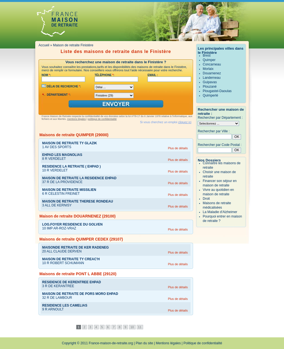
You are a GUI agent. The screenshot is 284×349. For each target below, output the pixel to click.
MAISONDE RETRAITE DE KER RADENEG (75, 247)
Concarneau (212, 64)
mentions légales (76, 119)
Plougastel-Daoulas (217, 91)
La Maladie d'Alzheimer (220, 212)
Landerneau (211, 78)
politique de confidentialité (102, 119)
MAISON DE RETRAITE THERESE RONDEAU (77, 201)
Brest (207, 55)
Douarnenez (212, 73)
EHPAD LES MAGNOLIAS (62, 155)
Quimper (209, 60)
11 (139, 327)
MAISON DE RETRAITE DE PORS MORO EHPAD (80, 294)
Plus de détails (178, 148)
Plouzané (210, 86)
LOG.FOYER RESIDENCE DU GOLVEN (72, 224)
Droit (206, 199)
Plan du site (144, 343)
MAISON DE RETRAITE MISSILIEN (69, 190)
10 (132, 327)
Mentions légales (168, 343)
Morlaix (208, 69)
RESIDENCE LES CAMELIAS (64, 305)
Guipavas (210, 82)
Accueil (44, 45)
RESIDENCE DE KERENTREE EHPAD (71, 282)
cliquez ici (184, 122)
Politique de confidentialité (203, 343)
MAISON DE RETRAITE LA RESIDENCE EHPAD (79, 178)
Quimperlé (210, 95)
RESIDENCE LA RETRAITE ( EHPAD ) (71, 166)
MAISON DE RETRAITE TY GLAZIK (69, 143)
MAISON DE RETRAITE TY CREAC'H (71, 259)
